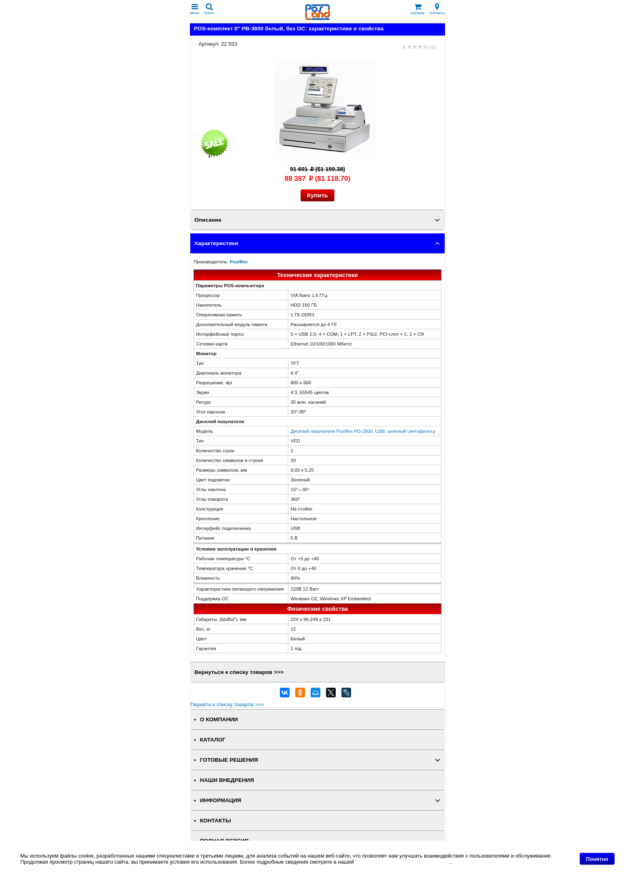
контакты (437, 9)
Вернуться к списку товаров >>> (238, 672)
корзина (417, 9)
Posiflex (238, 261)
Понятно (597, 859)
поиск (209, 9)
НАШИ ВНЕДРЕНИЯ (227, 780)
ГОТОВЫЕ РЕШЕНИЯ (229, 760)
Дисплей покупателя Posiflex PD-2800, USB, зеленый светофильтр (362, 431)
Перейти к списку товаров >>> (227, 704)
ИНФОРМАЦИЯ (220, 800)
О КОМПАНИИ (219, 719)
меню (195, 9)
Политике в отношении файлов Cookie (402, 862)
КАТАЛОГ (213, 740)
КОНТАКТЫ (215, 821)
